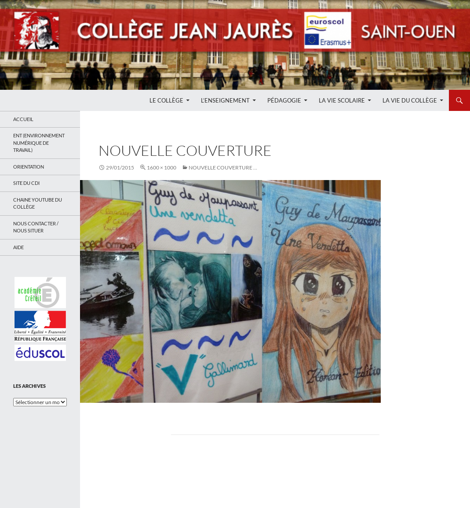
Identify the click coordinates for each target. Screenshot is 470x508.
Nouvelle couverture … (223, 167)
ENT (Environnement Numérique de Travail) (39, 143)
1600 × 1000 (161, 167)
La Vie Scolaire (342, 100)
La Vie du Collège (410, 100)
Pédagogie (284, 100)
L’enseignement (225, 100)
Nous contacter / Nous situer (35, 227)
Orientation (28, 166)
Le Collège (166, 100)
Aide (18, 247)
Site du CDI (26, 183)
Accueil (23, 119)
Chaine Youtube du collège (37, 203)
